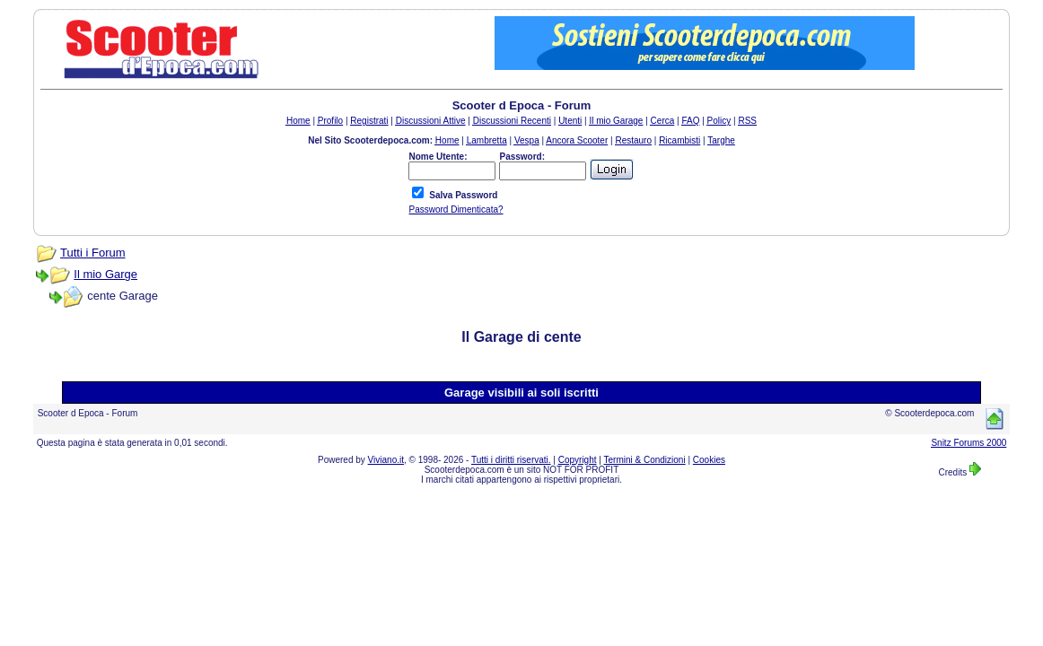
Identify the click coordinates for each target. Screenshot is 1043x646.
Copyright (577, 460)
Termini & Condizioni (645, 460)
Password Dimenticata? (455, 209)
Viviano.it (386, 460)
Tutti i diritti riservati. (511, 460)
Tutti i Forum (92, 252)
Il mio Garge (105, 274)
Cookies (709, 460)
